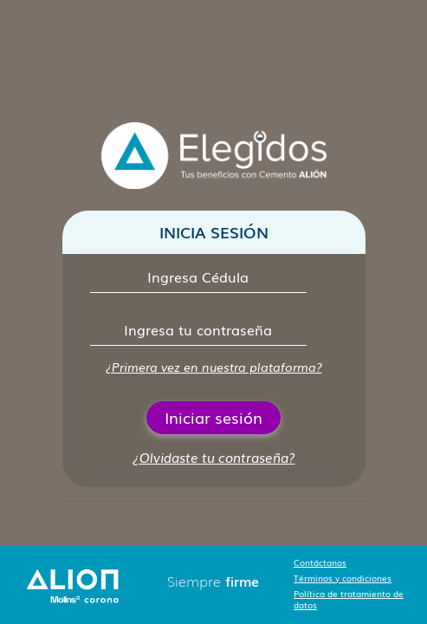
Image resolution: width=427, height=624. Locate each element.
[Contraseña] (198, 330)
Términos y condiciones (342, 577)
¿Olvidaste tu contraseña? (214, 456)
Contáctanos (320, 562)
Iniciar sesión (213, 417)
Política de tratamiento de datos (349, 599)
